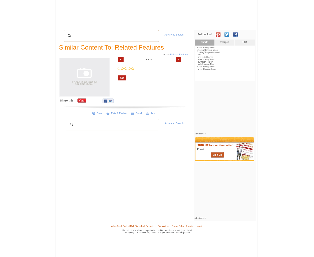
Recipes (67, 24)
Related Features (179, 54)
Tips (244, 42)
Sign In (248, 24)
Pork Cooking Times (205, 67)
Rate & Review (119, 113)
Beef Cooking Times (206, 48)
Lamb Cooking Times (206, 64)
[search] (110, 36)
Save (99, 113)
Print (153, 113)
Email (139, 113)
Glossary (100, 24)
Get (122, 77)
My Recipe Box (162, 24)
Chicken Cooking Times (207, 50)
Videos (113, 24)
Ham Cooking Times (206, 59)
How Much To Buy (205, 62)
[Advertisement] (182, 11)
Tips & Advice (83, 24)
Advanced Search (174, 34)
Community (128, 24)
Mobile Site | (116, 226)
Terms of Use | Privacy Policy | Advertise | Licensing (181, 226)
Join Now (239, 24)
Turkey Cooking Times (206, 69)
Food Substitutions (205, 57)
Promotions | (151, 226)
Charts (204, 42)
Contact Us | (128, 226)
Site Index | (140, 226)
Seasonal (143, 24)
